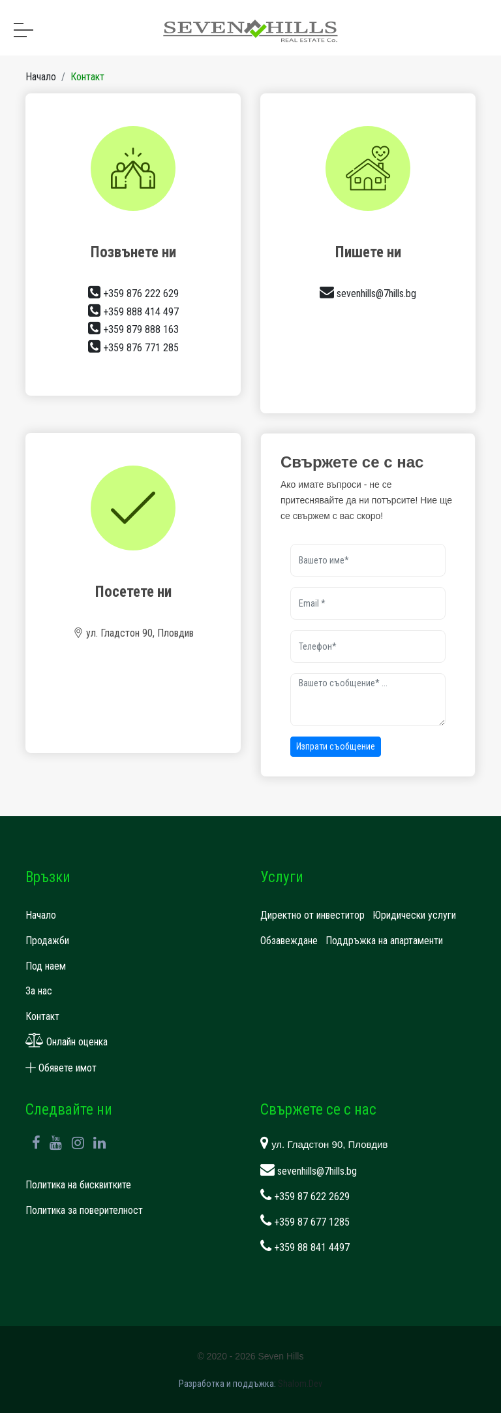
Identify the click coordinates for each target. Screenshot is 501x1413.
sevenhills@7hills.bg (368, 293)
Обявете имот (61, 1068)
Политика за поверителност (84, 1210)
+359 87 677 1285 (305, 1222)
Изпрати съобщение (335, 746)
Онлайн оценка (66, 1042)
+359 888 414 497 (133, 312)
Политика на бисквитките (78, 1185)
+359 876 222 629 (133, 293)
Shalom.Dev (300, 1383)
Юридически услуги (414, 915)
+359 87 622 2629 (305, 1196)
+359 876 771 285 (133, 347)
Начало (40, 77)
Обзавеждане (289, 940)
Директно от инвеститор (312, 915)
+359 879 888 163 (133, 329)
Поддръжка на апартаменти (384, 940)
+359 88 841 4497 (305, 1247)
